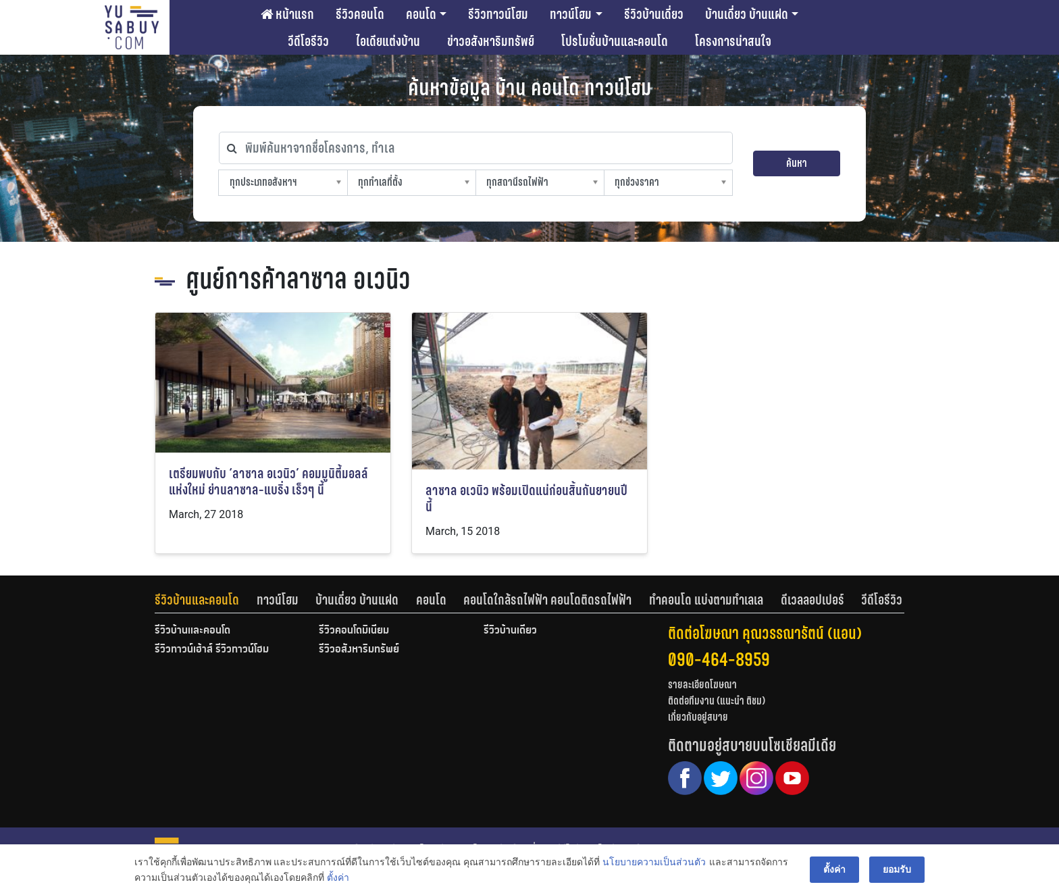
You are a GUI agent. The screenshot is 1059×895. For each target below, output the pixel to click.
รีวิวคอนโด (360, 14)
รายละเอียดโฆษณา (702, 684)
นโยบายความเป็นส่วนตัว (654, 861)
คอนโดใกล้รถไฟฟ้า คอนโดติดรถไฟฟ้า (547, 599)
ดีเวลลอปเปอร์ (812, 599)
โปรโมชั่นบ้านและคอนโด (614, 41)
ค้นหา (796, 163)
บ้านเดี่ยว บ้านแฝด (746, 14)
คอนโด (421, 14)
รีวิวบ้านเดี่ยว (653, 14)
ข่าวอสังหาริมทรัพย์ (490, 41)
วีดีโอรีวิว (308, 41)
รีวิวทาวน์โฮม (498, 14)
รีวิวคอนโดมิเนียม (354, 630)
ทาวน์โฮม (571, 14)
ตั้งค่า (338, 877)
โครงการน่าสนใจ (733, 41)
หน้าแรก (287, 14)
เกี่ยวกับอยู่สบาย (698, 717)
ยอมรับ (897, 869)
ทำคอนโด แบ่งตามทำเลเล (706, 599)
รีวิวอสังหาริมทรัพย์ (359, 649)
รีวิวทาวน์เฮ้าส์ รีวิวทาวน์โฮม (212, 649)
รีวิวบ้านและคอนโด (197, 599)
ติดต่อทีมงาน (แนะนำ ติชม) (716, 701)
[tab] (206, 599)
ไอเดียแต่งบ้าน (388, 41)
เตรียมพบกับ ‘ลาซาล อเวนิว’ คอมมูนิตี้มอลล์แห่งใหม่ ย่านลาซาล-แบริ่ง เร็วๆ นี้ (268, 482)
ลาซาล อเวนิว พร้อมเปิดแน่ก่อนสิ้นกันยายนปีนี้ (526, 499)
